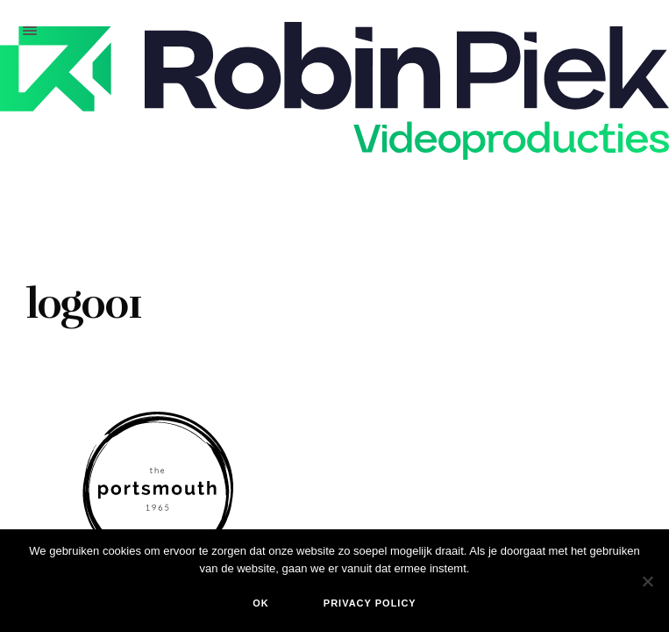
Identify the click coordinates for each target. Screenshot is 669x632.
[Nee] (647, 581)
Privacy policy (370, 603)
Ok (261, 603)
